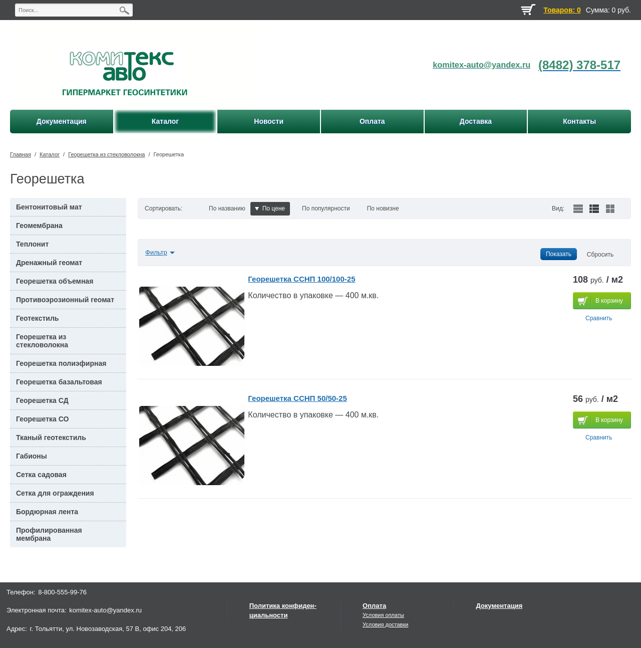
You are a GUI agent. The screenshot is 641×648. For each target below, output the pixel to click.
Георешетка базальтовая (59, 382)
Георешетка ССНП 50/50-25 (297, 398)
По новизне (383, 208)
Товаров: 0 (561, 10)
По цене (270, 208)
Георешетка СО (42, 419)
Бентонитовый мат (49, 207)
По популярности (326, 208)
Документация (499, 605)
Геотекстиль (37, 318)
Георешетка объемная (54, 281)
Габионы (31, 456)
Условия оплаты (383, 615)
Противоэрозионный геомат (65, 300)
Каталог (50, 154)
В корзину (609, 300)
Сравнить (598, 318)
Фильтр (156, 252)
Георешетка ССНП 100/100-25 (301, 279)
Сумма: (598, 10)
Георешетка (169, 154)
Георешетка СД (42, 400)
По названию (227, 208)
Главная (20, 154)
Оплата (374, 605)
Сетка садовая (41, 475)
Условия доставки (385, 624)
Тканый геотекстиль (51, 438)
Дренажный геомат (49, 263)
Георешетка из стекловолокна (106, 154)
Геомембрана (39, 226)
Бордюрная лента (47, 512)
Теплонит (32, 244)
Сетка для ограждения (55, 493)
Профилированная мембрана (49, 534)
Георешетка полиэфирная (61, 363)
